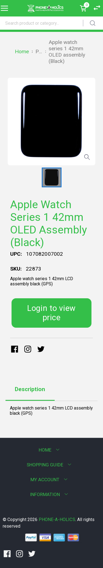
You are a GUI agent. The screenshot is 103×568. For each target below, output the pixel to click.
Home (22, 51)
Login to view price (51, 313)
